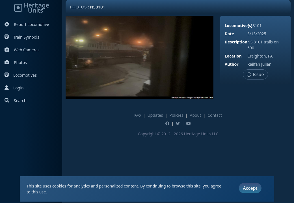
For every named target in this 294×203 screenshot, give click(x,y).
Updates (155, 115)
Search (15, 100)
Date (229, 33)
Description (236, 42)
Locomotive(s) (238, 25)
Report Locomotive (27, 24)
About (195, 115)
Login (14, 88)
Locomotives (21, 75)
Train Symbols (22, 37)
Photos (16, 62)
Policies (176, 115)
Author (232, 64)
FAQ (137, 115)
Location (233, 56)
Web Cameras (22, 49)
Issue (255, 74)
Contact (214, 115)
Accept (250, 188)
